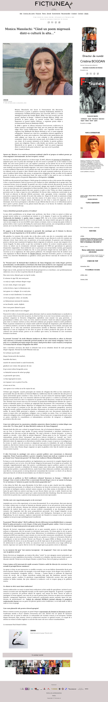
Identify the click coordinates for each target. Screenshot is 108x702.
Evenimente (56, 13)
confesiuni (84, 118)
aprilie (26, 218)
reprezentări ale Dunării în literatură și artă (54, 611)
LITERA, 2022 (83, 274)
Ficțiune (38, 13)
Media (54, 695)
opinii (95, 120)
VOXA (89, 122)
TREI (81, 207)
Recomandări (65, 13)
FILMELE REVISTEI (92, 198)
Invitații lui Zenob (7, 101)
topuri (82, 120)
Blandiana (90, 162)
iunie (31, 218)
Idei (21, 13)
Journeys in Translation (62, 159)
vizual (89, 118)
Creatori (74, 13)
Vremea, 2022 (84, 279)
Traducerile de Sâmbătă (12, 218)
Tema (44, 13)
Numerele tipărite (92, 115)
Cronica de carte (29, 13)
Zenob (49, 13)
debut (87, 120)
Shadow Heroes (35, 253)
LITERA (82, 235)
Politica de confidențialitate (54, 692)
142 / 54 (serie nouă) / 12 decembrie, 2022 (15, 102)
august (37, 218)
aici (100, 241)
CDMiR (51, 177)
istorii (91, 120)
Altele (86, 13)
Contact (80, 13)
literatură (95, 118)
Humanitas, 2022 (84, 266)
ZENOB (5, 99)
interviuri (101, 118)
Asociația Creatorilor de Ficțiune (92, 67)
